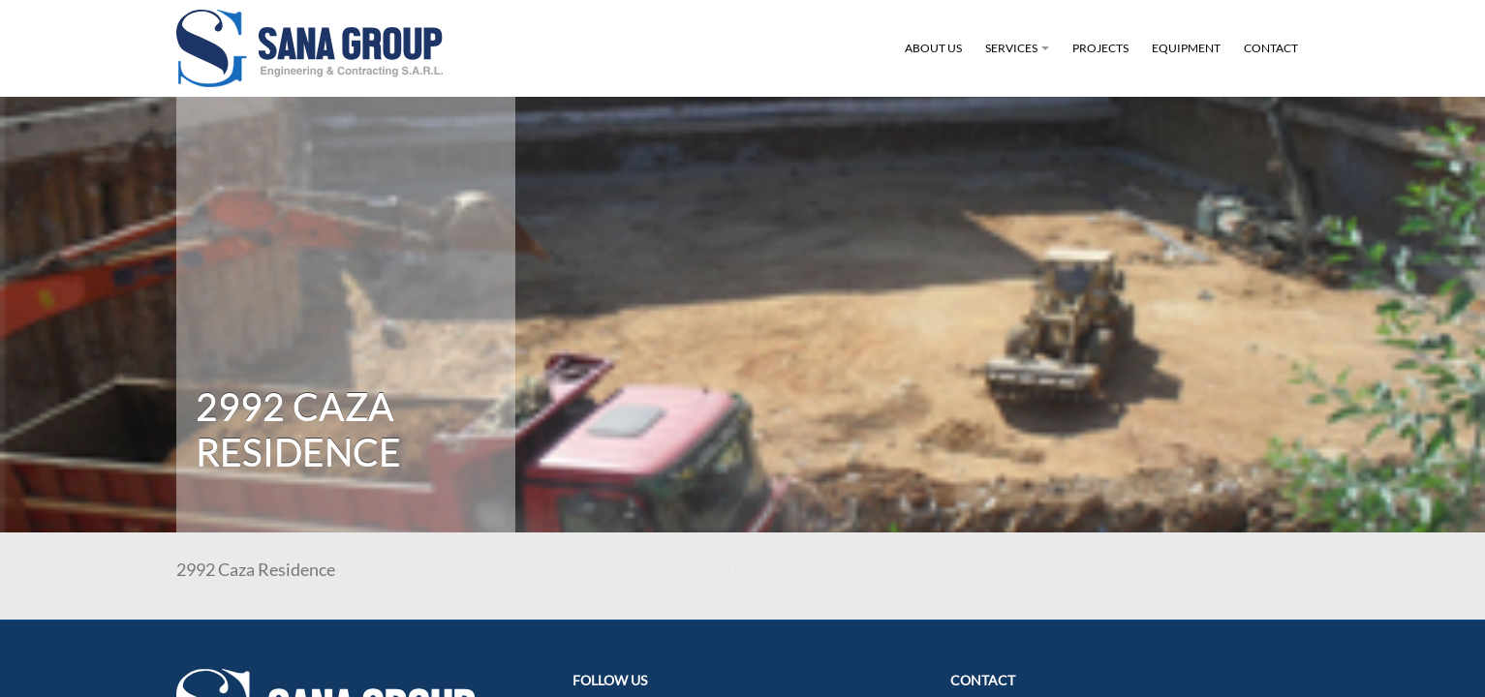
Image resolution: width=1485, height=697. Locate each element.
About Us (933, 48)
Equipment (1186, 48)
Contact (1271, 48)
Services (1020, 59)
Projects (1100, 48)
